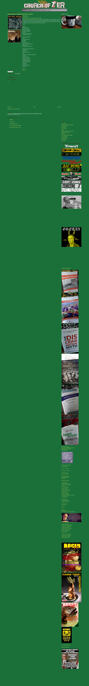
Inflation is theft (64, 504)
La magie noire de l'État (65, 493)
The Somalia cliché (64, 499)
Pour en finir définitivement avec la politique (68, 494)
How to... (63, 509)
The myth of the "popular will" (66, 527)
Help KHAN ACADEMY (65, 446)
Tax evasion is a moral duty (66, 470)
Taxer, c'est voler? (64, 136)
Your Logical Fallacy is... (65, 476)
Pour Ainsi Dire (64, 128)
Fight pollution (64, 510)
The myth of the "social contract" (66, 526)
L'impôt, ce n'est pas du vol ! (66, 489)
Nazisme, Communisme (65, 492)
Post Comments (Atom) (16, 108)
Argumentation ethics (65, 466)
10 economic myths (64, 531)
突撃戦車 (11, 119)
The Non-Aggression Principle (66, 465)
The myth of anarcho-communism (67, 528)
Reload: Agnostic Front (13, 123)
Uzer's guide (64, 123)
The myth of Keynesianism (66, 530)
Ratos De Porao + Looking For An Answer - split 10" (20, 14)
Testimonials (64, 140)
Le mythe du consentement (65, 490)
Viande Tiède (64, 127)
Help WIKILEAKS (64, 450)
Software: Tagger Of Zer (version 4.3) (68, 131)
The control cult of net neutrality (66, 535)
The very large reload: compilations (15, 125)
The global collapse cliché (65, 501)
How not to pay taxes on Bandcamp (67, 124)
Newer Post (9, 106)
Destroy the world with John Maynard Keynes (68, 511)
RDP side (24, 15)
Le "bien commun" (64, 491)
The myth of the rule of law (66, 524)
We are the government (65, 477)
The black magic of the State (66, 537)
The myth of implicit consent (66, 529)
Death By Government (65, 480)
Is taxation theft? (64, 137)
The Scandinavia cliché (65, 500)
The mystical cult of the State (66, 536)
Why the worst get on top (65, 468)
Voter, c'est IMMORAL (65, 487)
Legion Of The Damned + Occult (15, 127)
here (10, 114)
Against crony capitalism (65, 473)
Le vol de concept (64, 497)
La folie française (64, 482)
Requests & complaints (65, 132)
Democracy (63, 478)
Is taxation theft (64, 503)
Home (34, 106)
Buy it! (23, 68)
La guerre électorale (64, 488)
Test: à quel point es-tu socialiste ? (67, 135)
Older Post (59, 106)
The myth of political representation (67, 525)
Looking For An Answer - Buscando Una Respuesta (30, 18)
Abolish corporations (65, 472)
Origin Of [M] (12, 121)
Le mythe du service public (66, 483)
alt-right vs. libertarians (65, 647)
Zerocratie (63, 133)
